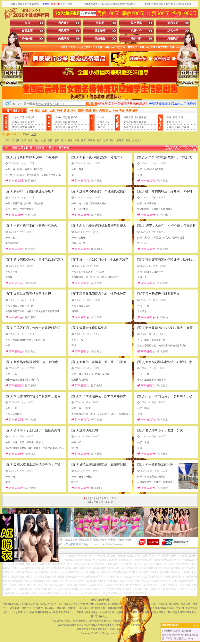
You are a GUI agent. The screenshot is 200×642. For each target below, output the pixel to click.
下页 (113, 498)
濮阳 (56, 140)
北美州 (177, 127)
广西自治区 (103, 122)
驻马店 (120, 140)
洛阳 (23, 140)
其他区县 (137, 140)
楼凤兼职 (63, 30)
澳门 (174, 117)
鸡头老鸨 (172, 30)
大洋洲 (170, 127)
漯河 (83, 140)
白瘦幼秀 (63, 38)
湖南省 (58, 127)
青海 (136, 127)
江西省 (74, 122)
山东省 (31, 127)
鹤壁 (43, 140)
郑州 (8, 140)
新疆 (141, 127)
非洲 (180, 122)
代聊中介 (136, 30)
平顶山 (91, 140)
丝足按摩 (100, 30)
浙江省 (74, 117)
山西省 (15, 122)
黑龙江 (31, 122)
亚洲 (169, 122)
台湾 (180, 117)
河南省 (74, 127)
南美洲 (185, 127)
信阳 (105, 140)
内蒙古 (23, 122)
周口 (112, 140)
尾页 (106, 498)
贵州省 (142, 117)
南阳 (99, 140)
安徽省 (66, 122)
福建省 (58, 122)
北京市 (15, 117)
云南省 (127, 122)
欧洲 (174, 122)
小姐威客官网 (71, 544)
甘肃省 (142, 122)
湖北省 (66, 127)
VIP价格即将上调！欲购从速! (177, 630)
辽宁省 (23, 127)
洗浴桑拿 (136, 22)
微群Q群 (136, 38)
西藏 (126, 127)
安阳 (50, 140)
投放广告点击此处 (100, 599)
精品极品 (100, 38)
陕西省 (134, 122)
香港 (169, 117)
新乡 (37, 140)
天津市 (23, 117)
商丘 (70, 140)
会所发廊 (27, 30)
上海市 (58, 117)
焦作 (30, 140)
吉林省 (15, 127)
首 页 (27, 22)
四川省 (134, 117)
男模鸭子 (172, 38)
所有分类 (63, 147)
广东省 (101, 117)
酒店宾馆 (172, 22)
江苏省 (66, 117)
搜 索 (91, 103)
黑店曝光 (63, 22)
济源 (128, 140)
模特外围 (27, 38)
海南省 (101, 127)
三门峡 (15, 140)
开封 (63, 140)
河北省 (31, 117)
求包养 (100, 22)
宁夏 (131, 127)
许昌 (76, 140)
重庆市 (127, 117)
